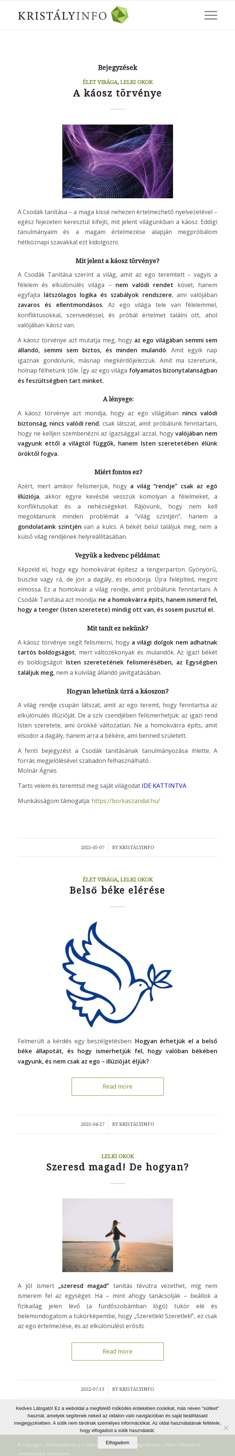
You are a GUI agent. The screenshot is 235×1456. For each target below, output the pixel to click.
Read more (117, 1086)
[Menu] (207, 15)
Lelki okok (136, 82)
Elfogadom (117, 1442)
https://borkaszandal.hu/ (125, 801)
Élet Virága (100, 82)
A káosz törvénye (117, 93)
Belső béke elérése (117, 890)
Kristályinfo (136, 847)
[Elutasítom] (225, 1427)
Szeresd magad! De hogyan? (117, 1167)
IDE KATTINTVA (164, 786)
